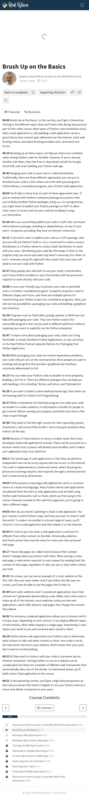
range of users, (63, 520)
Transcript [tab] (12, 112)
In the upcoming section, (24, 681)
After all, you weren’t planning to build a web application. (43, 511)
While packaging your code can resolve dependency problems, (46, 355)
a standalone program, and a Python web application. (51, 186)
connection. (20, 660)
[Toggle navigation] (82, 5)
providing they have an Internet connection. (50, 230)
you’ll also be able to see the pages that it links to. (41, 585)
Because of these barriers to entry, (30, 438)
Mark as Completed (16, 92)
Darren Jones (27, 80)
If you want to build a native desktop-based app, (39, 391)
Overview (44, 708)
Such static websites (22, 592)
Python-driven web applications (29, 636)
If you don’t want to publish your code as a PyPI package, (44, 238)
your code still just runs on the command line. (29, 359)
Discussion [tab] (32, 112)
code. (47, 279)
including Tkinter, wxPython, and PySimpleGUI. (54, 384)
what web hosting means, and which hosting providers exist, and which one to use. (43, 142)
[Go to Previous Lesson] (5, 708)
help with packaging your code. (20, 319)
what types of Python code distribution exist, (59, 129)
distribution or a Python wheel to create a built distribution (37, 246)
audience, (33, 407)
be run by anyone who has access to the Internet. (57, 463)
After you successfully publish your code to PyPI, (38, 222)
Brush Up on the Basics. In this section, (33, 120)
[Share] (5, 100)
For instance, (17, 616)
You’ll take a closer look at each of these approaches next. (44, 193)
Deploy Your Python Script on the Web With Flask (50, 76)
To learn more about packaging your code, (35, 335)
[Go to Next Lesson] (83, 708)
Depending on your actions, (36, 620)
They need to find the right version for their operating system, (47, 423)
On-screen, (16, 576)
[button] (72, 92)
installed (30, 275)
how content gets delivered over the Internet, (45, 137)
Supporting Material (52, 92)
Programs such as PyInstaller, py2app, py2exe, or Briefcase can (47, 315)
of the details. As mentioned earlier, (52, 669)
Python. (39, 263)
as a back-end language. (25, 487)
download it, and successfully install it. (25, 427)
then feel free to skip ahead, (42, 162)
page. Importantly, (68, 625)
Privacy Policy (59, 792)
